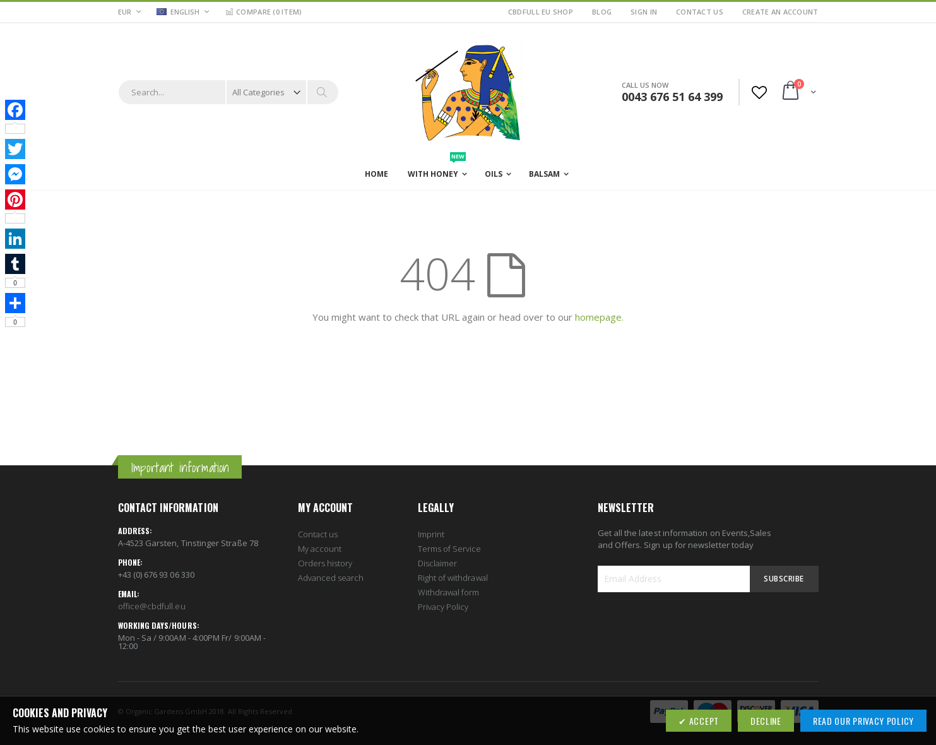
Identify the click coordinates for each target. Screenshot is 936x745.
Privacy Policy (443, 606)
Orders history (325, 563)
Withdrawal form (449, 592)
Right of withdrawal (453, 577)
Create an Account (780, 11)
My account (320, 548)
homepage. (599, 317)
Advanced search (331, 577)
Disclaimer (438, 563)
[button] (183, 12)
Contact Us (699, 11)
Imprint (431, 534)
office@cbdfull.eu (152, 606)
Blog (602, 11)
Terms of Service (450, 548)
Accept (703, 720)
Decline (765, 720)
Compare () (263, 11)
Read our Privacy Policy (863, 720)
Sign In (644, 11)
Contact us (318, 534)
